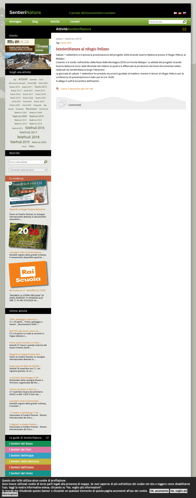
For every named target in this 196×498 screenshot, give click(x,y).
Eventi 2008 (32, 83)
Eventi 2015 (40, 91)
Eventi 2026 (26, 105)
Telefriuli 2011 (20, 120)
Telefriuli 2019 (19, 142)
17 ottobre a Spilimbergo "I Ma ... (25, 413)
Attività (55, 21)
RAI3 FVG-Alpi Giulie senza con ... (25, 331)
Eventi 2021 (41, 98)
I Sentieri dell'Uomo (21, 467)
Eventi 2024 (39, 101)
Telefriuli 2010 (36, 116)
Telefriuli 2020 (39, 142)
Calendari (33, 80)
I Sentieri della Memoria (24, 461)
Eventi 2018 (65, 43)
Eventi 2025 (15, 105)
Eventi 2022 (16, 102)
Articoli (23, 79)
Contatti (75, 21)
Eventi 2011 (27, 87)
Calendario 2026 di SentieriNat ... (25, 401)
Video (31, 146)
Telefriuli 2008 (35, 113)
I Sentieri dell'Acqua (21, 455)
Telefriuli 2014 (35, 124)
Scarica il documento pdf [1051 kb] (77, 89)
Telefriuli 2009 (19, 116)
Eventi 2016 (15, 94)
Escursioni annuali (17, 83)
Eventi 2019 (15, 98)
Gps (45, 105)
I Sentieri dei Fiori (20, 449)
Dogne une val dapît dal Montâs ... (25, 366)
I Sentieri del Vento (21, 473)
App (14, 80)
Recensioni (31, 109)
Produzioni (20, 109)
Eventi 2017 (28, 94)
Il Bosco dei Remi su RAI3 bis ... (24, 389)
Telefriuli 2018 (28, 137)
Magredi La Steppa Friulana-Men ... (25, 354)
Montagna (15, 21)
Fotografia (37, 105)
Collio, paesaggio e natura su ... (24, 319)
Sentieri (25, 12)
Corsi (41, 80)
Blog (35, 21)
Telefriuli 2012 (35, 120)
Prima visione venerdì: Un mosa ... (25, 343)
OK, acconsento (159, 490)
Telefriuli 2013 (20, 124)
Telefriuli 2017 (28, 132)
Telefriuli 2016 (34, 128)
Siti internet (43, 109)
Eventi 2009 (43, 83)
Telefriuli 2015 (17, 128)
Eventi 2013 (16, 91)
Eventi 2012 (41, 87)
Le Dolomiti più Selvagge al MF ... (25, 378)
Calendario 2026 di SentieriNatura (25, 252)
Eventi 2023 (27, 102)
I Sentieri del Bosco (21, 443)
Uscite (24, 147)
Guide (10, 109)
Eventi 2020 (28, 98)
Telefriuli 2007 (20, 113)
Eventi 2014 (28, 91)
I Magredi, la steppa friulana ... (23, 424)
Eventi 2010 (15, 87)
